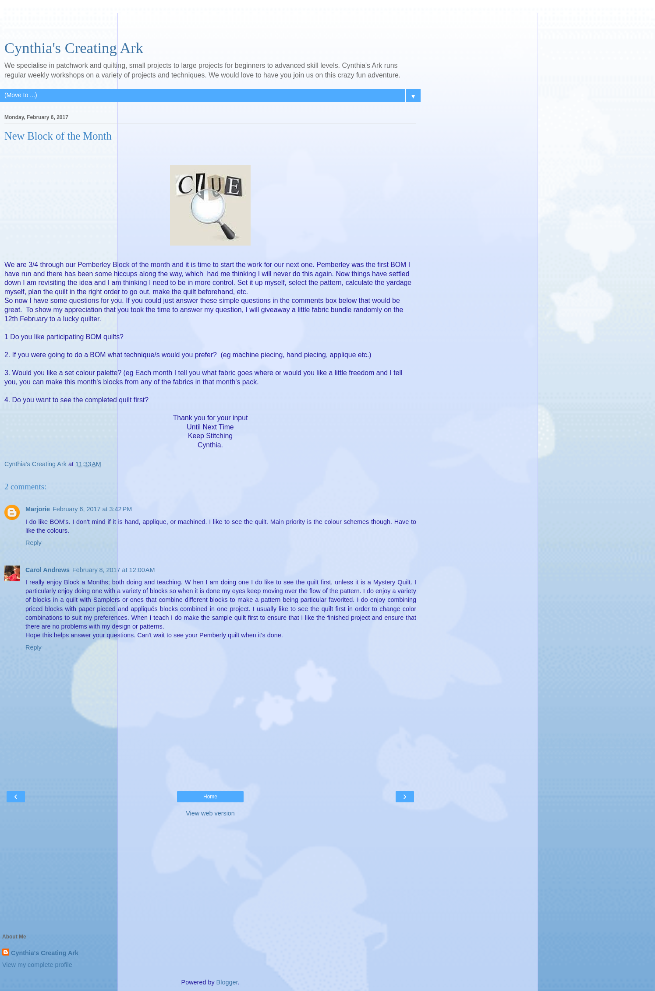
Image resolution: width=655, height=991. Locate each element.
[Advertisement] (210, 24)
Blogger (227, 982)
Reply (33, 542)
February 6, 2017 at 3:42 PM (92, 509)
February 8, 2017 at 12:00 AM (113, 569)
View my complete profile (37, 964)
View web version (210, 813)
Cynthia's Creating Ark (73, 47)
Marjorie (37, 509)
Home (210, 797)
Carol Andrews (47, 569)
